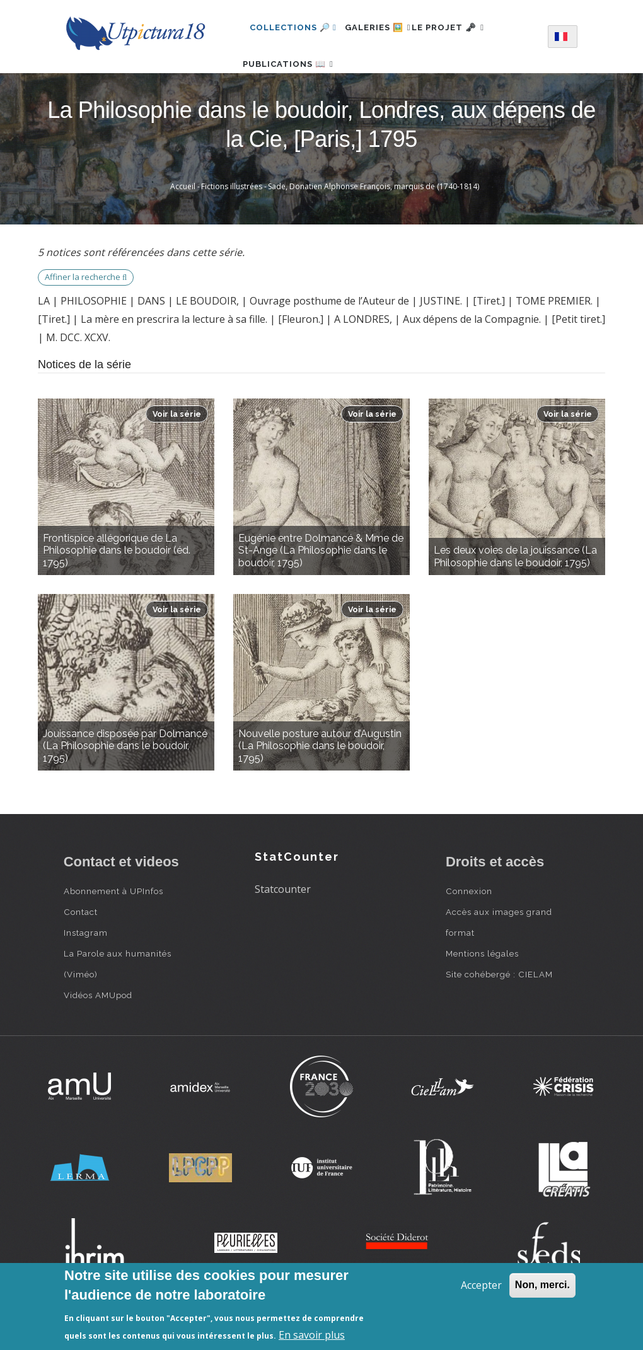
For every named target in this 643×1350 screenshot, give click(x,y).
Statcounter (283, 926)
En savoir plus (312, 1335)
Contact (81, 949)
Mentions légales (482, 991)
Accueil (182, 223)
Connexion (469, 928)
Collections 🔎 (293, 27)
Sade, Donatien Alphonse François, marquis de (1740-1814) (373, 223)
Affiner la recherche (86, 314)
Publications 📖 (295, 82)
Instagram (86, 970)
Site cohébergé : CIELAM (499, 1011)
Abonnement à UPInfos (113, 928)
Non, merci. (542, 1284)
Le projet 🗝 (469, 27)
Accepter (481, 1285)
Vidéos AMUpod (98, 1032)
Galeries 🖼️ (385, 27)
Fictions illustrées (231, 223)
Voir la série (177, 451)
